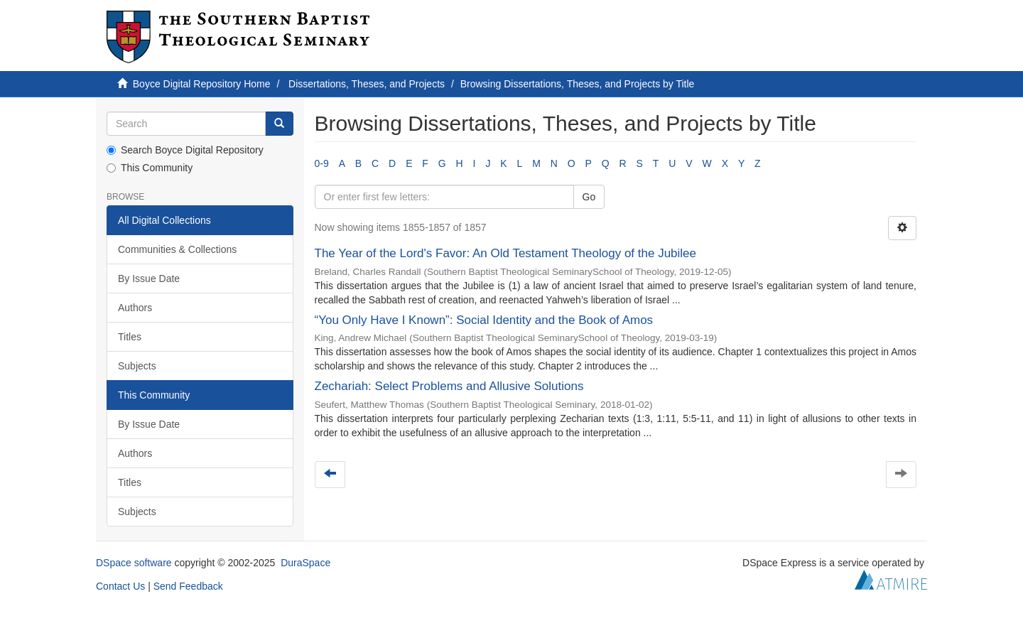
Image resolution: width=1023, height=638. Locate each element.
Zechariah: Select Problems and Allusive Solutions (449, 386)
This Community (150, 167)
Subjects (137, 366)
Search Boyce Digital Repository (185, 150)
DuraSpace (305, 562)
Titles (129, 336)
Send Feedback (188, 586)
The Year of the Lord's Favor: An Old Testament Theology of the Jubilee (506, 253)
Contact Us (120, 586)
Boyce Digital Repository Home (202, 84)
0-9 (322, 163)
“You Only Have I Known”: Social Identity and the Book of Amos (484, 320)
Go (589, 196)
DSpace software (134, 562)
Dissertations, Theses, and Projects (366, 84)
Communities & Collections (177, 249)
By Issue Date (149, 278)
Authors (135, 307)
